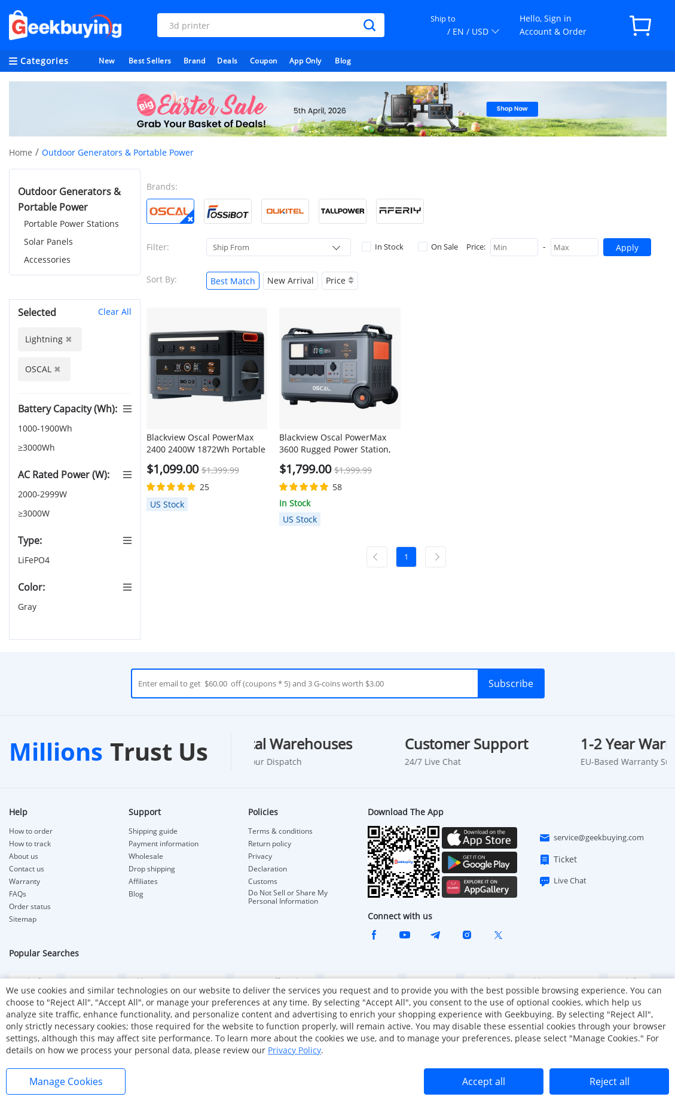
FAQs (17, 894)
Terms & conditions (280, 831)
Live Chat (563, 881)
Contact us (26, 869)
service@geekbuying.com (591, 838)
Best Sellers (150, 61)
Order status (30, 907)
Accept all (483, 1081)
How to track (30, 844)
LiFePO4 (35, 560)
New (107, 61)
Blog (343, 61)
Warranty (24, 881)
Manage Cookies (66, 1081)
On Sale (438, 246)
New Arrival (290, 280)
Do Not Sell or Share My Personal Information (288, 897)
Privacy (260, 856)
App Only (305, 61)
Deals (227, 61)
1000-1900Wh (46, 428)
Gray (28, 606)
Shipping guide (153, 831)
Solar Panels (48, 241)
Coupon (263, 61)
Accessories (47, 259)
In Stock (383, 246)
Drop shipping (152, 869)
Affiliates (143, 881)
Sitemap (22, 919)
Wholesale (146, 856)
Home (20, 152)
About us (23, 856)
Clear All (115, 311)
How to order (31, 831)
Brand (195, 61)
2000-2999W (43, 494)
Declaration (267, 869)
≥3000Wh (37, 447)
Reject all (610, 1081)
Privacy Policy (294, 1050)
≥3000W (35, 513)
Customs (262, 881)
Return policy (269, 844)
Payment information (163, 844)
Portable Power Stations (71, 223)
